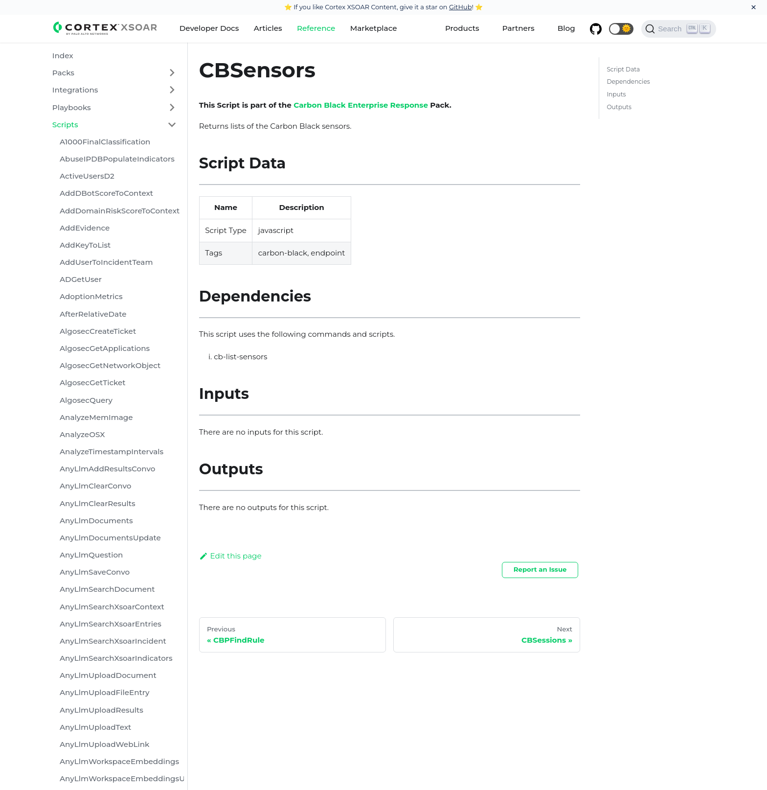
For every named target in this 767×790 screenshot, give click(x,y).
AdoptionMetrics (91, 296)
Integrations (75, 89)
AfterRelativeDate (93, 314)
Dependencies (628, 81)
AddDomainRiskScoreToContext (120, 210)
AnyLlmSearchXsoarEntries (110, 623)
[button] (621, 29)
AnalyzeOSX (82, 434)
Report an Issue (540, 569)
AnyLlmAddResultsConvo (107, 468)
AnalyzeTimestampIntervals (111, 451)
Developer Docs (209, 28)
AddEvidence (85, 227)
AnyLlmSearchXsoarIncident (113, 641)
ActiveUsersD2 (87, 176)
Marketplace (373, 28)
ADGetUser (81, 279)
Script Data (623, 69)
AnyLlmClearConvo (95, 485)
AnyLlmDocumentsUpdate (110, 537)
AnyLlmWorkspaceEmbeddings (119, 761)
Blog (566, 28)
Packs (63, 72)
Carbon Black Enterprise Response (360, 105)
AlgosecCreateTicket (98, 331)
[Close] (753, 7)
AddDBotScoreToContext (106, 193)
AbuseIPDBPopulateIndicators (117, 158)
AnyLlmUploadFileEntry (105, 692)
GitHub (460, 7)
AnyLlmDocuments (96, 520)
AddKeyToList (85, 245)
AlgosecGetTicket (93, 382)
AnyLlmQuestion (91, 554)
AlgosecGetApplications (105, 348)
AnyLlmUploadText (95, 727)
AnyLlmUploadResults (101, 710)
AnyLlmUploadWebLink (105, 744)
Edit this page (230, 555)
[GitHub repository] (596, 29)
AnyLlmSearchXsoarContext (112, 606)
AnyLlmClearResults (97, 503)
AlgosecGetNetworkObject (110, 365)
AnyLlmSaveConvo (95, 572)
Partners (518, 28)
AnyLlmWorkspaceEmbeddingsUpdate (122, 778)
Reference (316, 28)
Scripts (65, 124)
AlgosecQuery (86, 400)
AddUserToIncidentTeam (106, 262)
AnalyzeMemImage (96, 417)
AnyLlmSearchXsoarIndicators (116, 658)
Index (62, 55)
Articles (268, 28)
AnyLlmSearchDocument (107, 589)
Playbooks (71, 107)
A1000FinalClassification (105, 141)
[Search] (678, 29)
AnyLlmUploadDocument (108, 675)
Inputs (616, 94)
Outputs (619, 107)
